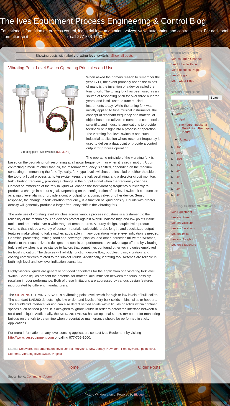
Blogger (139, 394)
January (184, 139)
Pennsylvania (130, 348)
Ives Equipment (181, 212)
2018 (179, 177)
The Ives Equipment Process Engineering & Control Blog (103, 21)
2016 (179, 189)
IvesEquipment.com (46, 36)
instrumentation (44, 348)
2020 (179, 165)
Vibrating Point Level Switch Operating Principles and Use (60, 68)
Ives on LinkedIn (182, 217)
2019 (179, 171)
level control (64, 348)
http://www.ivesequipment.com (31, 337)
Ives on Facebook (183, 228)
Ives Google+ (180, 75)
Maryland (80, 348)
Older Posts (149, 367)
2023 (179, 147)
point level (148, 348)
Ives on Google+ (182, 239)
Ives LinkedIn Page (184, 64)
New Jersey (97, 348)
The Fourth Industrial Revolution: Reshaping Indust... (196, 128)
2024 (179, 114)
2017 (179, 183)
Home (73, 367)
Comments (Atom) (39, 376)
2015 (179, 195)
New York (112, 348)
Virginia (57, 353)
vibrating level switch (36, 353)
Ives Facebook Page (185, 69)
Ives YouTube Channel (186, 59)
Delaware (25, 348)
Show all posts (122, 55)
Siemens (14, 353)
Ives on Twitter (181, 233)
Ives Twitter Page (182, 80)
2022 (179, 153)
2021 (179, 159)
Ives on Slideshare (183, 244)
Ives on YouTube (182, 223)
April (182, 119)
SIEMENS (63, 151)
